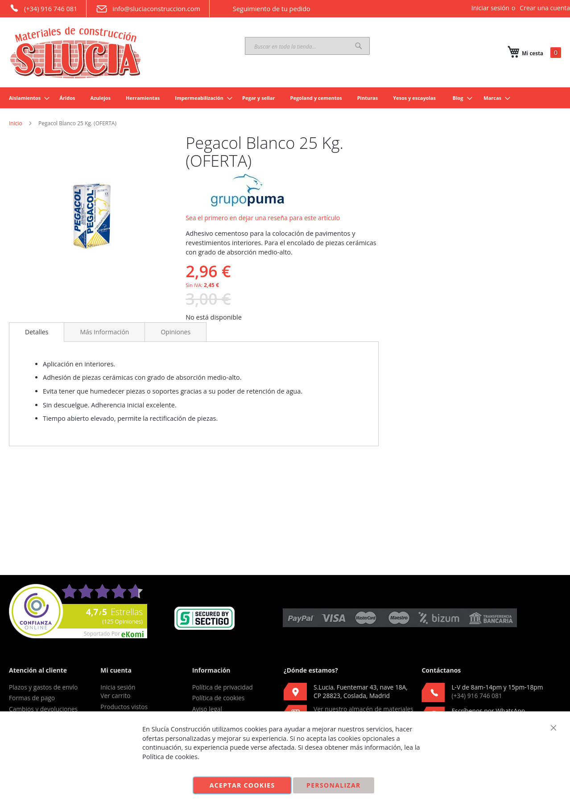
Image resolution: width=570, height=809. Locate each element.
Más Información (104, 332)
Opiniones (175, 332)
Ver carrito (115, 695)
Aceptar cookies (242, 785)
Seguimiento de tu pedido (264, 8)
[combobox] (307, 46)
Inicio (15, 123)
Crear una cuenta (545, 8)
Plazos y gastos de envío (43, 687)
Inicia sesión (117, 687)
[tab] (36, 332)
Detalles (36, 332)
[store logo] (76, 52)
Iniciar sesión (490, 8)
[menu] (285, 97)
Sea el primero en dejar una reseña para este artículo (263, 218)
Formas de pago (32, 698)
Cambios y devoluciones (43, 709)
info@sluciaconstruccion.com (147, 9)
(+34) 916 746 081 (43, 8)
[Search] (358, 46)
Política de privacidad (222, 687)
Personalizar (333, 785)
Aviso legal (207, 709)
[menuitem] (27, 97)
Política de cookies (218, 698)
